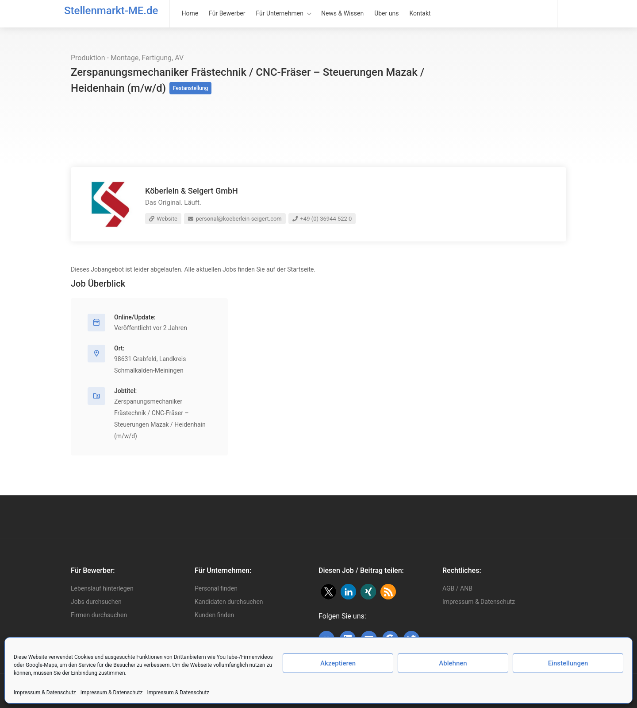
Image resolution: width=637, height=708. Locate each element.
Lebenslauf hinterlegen (102, 588)
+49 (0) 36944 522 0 (322, 218)
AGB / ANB (457, 588)
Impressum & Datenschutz (45, 692)
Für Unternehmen (279, 13)
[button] (328, 591)
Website (163, 218)
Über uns (386, 13)
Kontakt (419, 13)
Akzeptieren (338, 663)
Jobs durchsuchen (96, 601)
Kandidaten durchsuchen (229, 601)
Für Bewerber (227, 13)
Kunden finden (214, 615)
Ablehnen (453, 663)
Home (189, 13)
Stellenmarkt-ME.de (111, 10)
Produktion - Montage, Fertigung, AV (127, 58)
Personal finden (216, 588)
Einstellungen (568, 663)
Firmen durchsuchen (99, 615)
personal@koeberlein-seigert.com (235, 218)
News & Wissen (342, 13)
